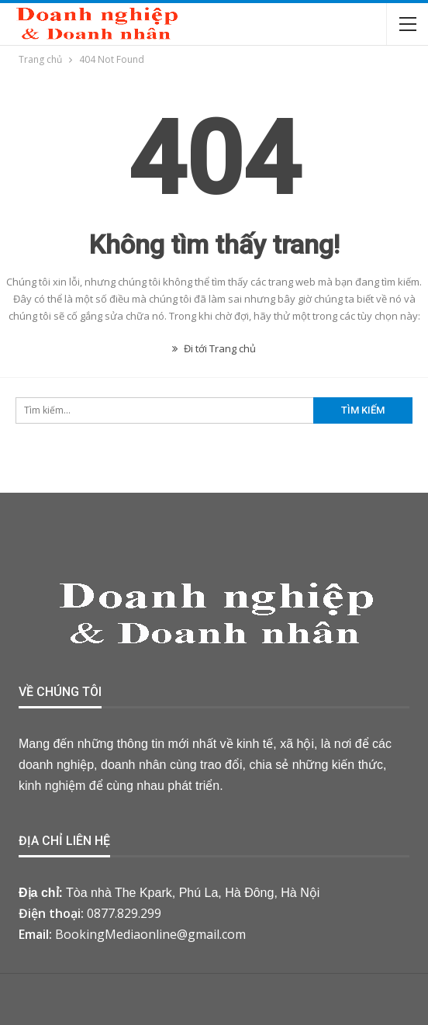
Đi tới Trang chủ (214, 348)
